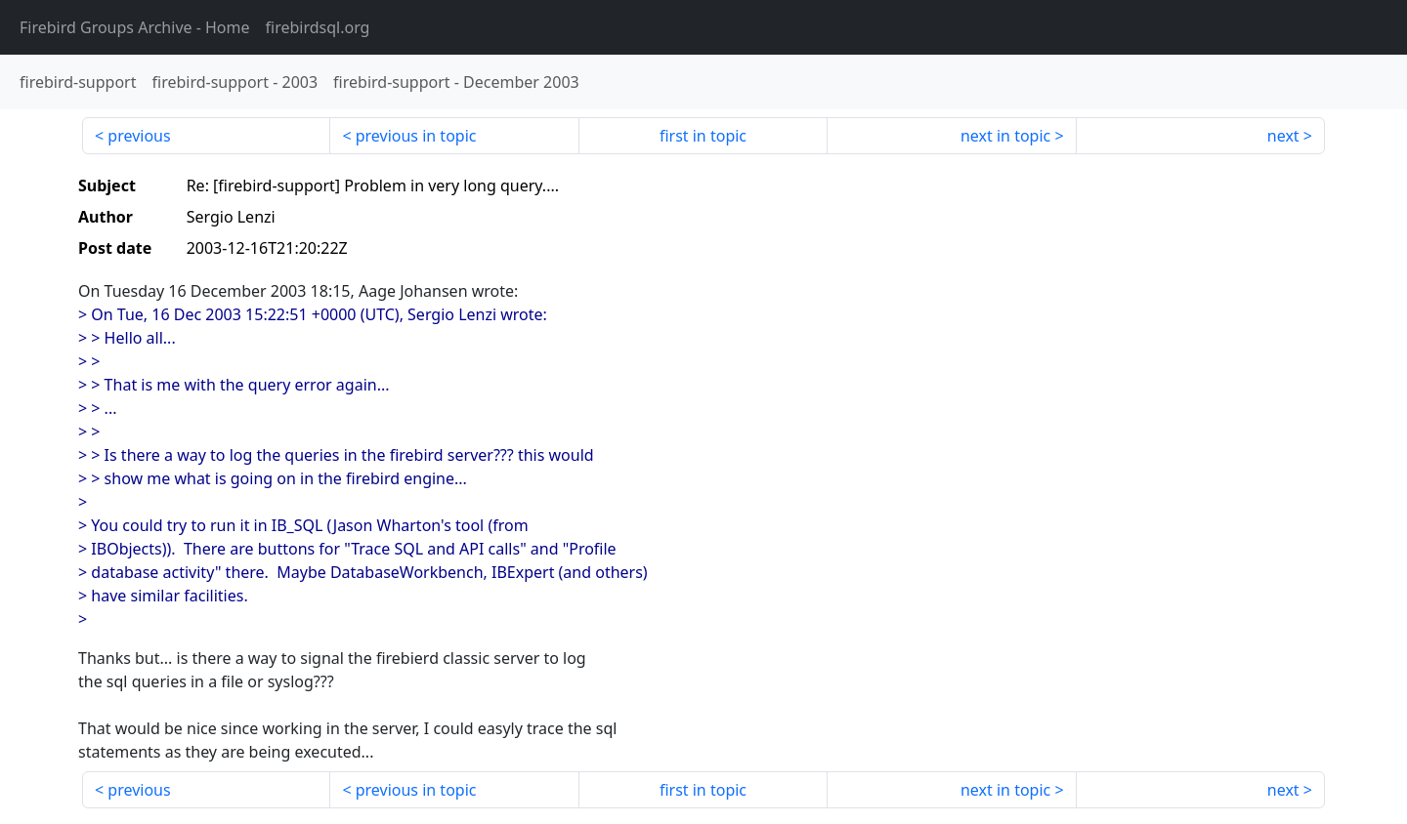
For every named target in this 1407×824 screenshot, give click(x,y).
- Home (135, 27)
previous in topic (416, 135)
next (1283, 135)
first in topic (703, 135)
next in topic (1005, 135)
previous (138, 135)
